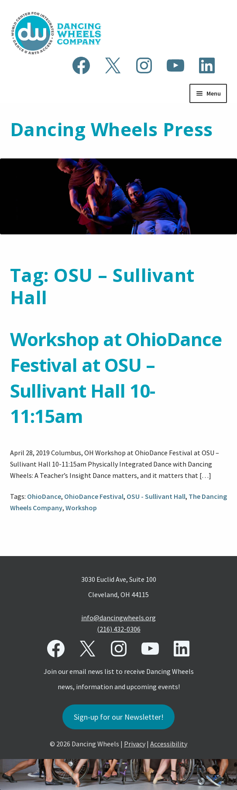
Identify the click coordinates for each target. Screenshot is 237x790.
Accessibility (168, 743)
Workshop (81, 507)
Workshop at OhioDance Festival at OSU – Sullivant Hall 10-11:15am (116, 377)
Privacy (134, 743)
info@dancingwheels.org (118, 617)
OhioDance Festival (94, 496)
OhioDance (44, 496)
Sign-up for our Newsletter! (119, 717)
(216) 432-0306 (119, 629)
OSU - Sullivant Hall (156, 496)
